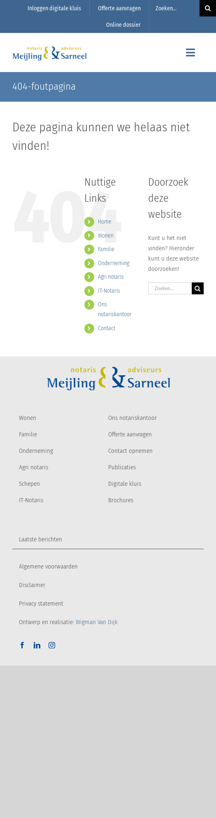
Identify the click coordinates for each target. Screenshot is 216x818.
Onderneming (113, 263)
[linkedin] (37, 645)
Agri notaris (111, 276)
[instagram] (52, 645)
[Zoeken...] (174, 8)
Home (104, 221)
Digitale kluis (124, 483)
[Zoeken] (198, 288)
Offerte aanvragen (130, 434)
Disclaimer (32, 585)
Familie (106, 249)
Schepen (29, 483)
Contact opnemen (130, 450)
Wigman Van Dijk (97, 622)
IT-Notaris (109, 290)
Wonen (106, 235)
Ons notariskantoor (132, 418)
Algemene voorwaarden (48, 566)
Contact (106, 328)
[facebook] (22, 645)
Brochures (120, 500)
